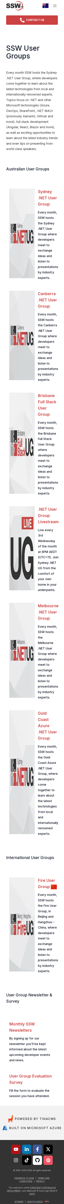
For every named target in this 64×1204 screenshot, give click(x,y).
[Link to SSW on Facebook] (37, 1149)
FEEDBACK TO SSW (24, 1178)
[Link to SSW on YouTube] (15, 1149)
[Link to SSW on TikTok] (26, 1160)
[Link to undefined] (48, 1160)
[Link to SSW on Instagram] (15, 1160)
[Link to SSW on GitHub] (37, 1160)
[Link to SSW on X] (48, 1149)
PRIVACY (40, 1181)
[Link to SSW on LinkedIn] (26, 1149)
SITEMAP (19, 1202)
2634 (31, 1194)
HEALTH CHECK (38, 1202)
